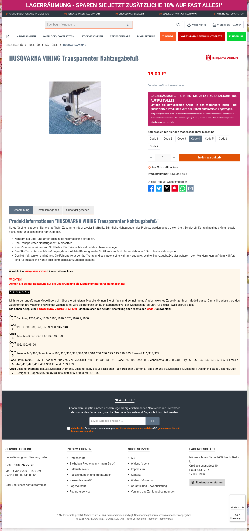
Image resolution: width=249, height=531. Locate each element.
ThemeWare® (165, 522)
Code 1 (154, 142)
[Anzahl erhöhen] (174, 161)
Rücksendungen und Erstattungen (90, 478)
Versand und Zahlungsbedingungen (153, 495)
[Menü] (243, 496)
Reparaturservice (80, 495)
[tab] (21, 213)
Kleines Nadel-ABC (81, 483)
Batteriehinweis (79, 472)
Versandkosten (116, 518)
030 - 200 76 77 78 (19, 468)
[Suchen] (161, 26)
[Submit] (153, 424)
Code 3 (181, 142)
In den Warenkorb (209, 160)
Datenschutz (77, 461)
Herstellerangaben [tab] (48, 213)
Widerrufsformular (142, 483)
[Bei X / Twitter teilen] (167, 191)
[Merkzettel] (178, 26)
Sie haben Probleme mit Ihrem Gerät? (93, 467)
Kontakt (136, 478)
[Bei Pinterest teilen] (175, 191)
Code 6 (223, 142)
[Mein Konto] (196, 26)
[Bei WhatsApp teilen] (182, 191)
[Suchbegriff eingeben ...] (124, 26)
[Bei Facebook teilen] (151, 191)
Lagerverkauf (78, 489)
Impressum (138, 472)
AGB (154, 431)
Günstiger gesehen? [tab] (78, 213)
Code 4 (195, 142)
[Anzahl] (163, 161)
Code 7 (154, 149)
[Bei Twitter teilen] (159, 191)
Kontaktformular (36, 488)
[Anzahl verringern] (151, 161)
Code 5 (209, 142)
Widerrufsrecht (140, 467)
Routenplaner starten (207, 485)
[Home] (7, 39)
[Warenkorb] (227, 26)
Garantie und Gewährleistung (149, 489)
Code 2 (168, 142)
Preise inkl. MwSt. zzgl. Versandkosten (166, 88)
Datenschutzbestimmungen (100, 431)
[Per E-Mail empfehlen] (190, 191)
